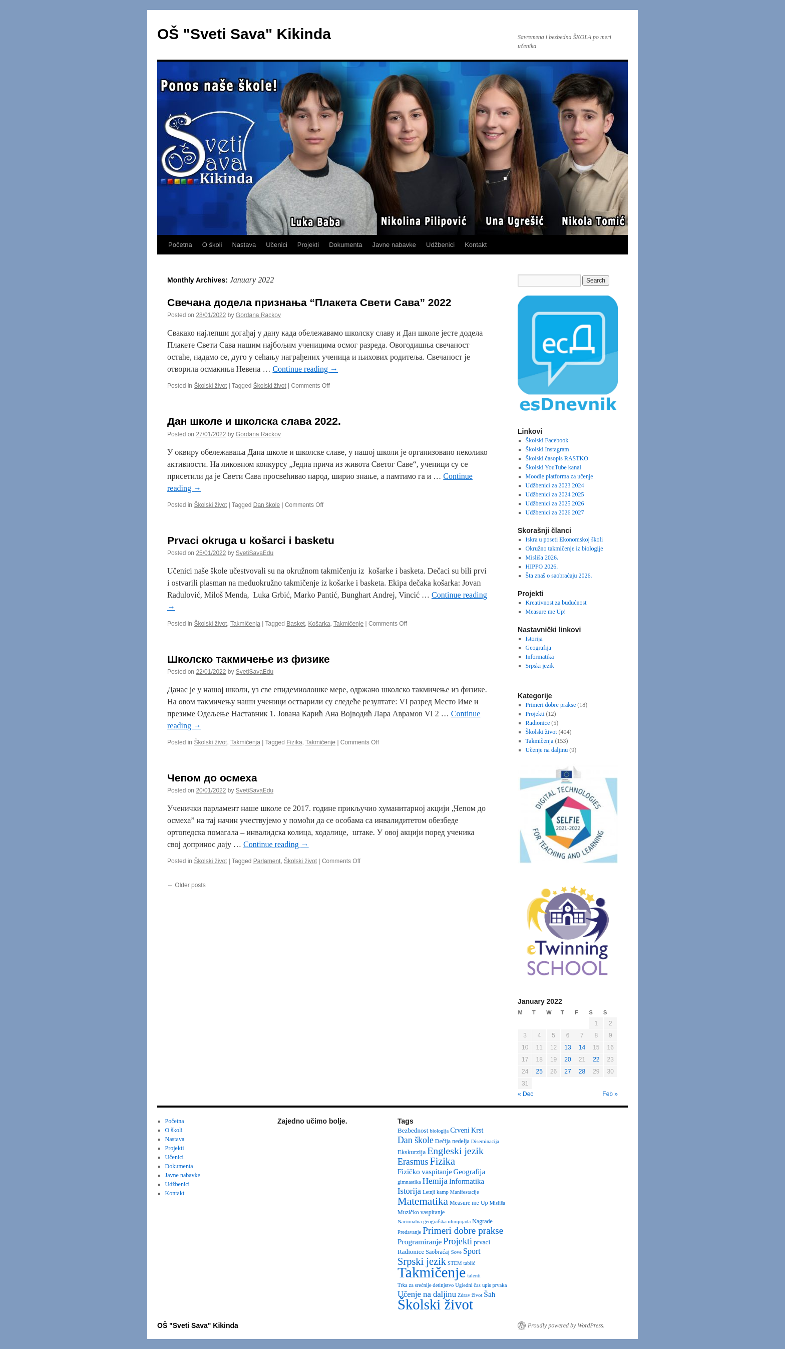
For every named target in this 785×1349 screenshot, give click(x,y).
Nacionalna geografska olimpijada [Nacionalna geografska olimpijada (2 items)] (434, 1221)
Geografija (538, 647)
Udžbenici (440, 244)
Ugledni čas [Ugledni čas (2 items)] (468, 1285)
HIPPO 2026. (542, 566)
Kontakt (476, 244)
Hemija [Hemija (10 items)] (435, 1181)
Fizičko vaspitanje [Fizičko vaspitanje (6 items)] (425, 1172)
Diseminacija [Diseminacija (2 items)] (485, 1141)
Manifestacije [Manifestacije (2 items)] (464, 1192)
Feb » (610, 1094)
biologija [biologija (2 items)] (439, 1131)
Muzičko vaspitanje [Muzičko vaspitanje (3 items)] (421, 1212)
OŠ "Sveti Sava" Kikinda (244, 34)
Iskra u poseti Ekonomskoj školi (564, 539)
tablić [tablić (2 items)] (470, 1263)
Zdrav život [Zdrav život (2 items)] (470, 1295)
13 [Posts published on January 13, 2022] (567, 1047)
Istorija (534, 638)
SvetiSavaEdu (254, 553)
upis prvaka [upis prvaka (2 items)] (494, 1285)
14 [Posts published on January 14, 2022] (582, 1047)
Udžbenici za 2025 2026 (555, 503)
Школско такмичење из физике (248, 659)
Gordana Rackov (258, 315)
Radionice (538, 722)
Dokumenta (345, 244)
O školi (212, 244)
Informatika (540, 656)
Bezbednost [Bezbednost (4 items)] (413, 1130)
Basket (295, 623)
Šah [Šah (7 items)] (489, 1294)
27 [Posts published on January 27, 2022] (567, 1071)
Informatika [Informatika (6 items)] (466, 1181)
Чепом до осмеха (212, 777)
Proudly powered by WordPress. (566, 1325)
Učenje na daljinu (547, 749)
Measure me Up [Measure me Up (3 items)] (469, 1202)
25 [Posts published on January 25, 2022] (539, 1071)
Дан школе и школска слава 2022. (254, 421)
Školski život (210, 385)
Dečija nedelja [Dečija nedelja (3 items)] (452, 1141)
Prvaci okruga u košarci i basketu (250, 540)
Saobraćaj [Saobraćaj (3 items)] (437, 1251)
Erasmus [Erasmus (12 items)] (413, 1162)
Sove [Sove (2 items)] (456, 1252)
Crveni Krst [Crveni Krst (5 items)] (466, 1130)
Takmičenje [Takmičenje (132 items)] (432, 1272)
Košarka (319, 623)
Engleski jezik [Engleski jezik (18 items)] (455, 1150)
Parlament (267, 861)
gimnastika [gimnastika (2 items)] (409, 1182)
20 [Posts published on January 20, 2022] (567, 1059)
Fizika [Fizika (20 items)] (442, 1161)
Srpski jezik (540, 665)
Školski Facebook (547, 440)
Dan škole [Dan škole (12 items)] (416, 1140)
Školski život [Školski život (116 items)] (435, 1304)
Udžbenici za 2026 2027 (555, 512)
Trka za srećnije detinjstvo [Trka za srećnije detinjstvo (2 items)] (426, 1285)
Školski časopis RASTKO (557, 458)
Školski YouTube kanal (553, 467)
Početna (180, 244)
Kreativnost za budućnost (556, 602)
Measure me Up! (546, 611)
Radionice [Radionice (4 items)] (411, 1251)
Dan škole (266, 504)
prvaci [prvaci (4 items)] (482, 1242)
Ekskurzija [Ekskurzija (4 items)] (412, 1152)
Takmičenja (245, 623)
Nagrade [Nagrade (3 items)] (482, 1221)
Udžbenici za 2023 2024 (555, 485)
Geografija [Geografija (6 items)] (470, 1172)
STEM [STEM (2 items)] (455, 1263)
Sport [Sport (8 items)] (472, 1251)
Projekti (308, 244)
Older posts (186, 885)
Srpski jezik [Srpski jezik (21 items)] (422, 1261)
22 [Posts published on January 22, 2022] (596, 1059)
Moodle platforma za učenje (559, 476)
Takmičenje (348, 623)
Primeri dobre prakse (551, 704)
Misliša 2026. (542, 557)
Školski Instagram (547, 449)
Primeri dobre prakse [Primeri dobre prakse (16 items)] (463, 1230)
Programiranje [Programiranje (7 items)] (420, 1241)
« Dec (525, 1094)
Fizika (294, 742)
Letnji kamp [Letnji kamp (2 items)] (436, 1192)
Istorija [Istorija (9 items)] (409, 1191)
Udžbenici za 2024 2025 (555, 494)
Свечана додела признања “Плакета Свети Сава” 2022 (309, 302)
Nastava (244, 244)
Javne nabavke (394, 244)
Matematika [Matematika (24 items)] (423, 1201)
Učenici (276, 244)
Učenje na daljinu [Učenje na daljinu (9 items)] (427, 1294)
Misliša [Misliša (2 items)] (497, 1203)
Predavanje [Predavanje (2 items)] (409, 1232)
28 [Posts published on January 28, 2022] (582, 1071)
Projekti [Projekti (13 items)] (457, 1241)
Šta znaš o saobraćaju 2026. (559, 575)
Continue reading (305, 369)
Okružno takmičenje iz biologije (564, 548)
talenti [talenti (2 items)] (474, 1275)
